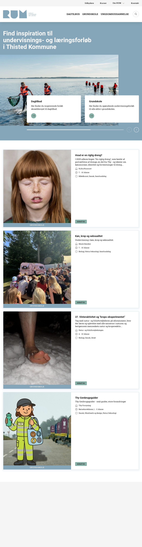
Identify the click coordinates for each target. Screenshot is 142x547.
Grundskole (90, 14)
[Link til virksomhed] (83, 168)
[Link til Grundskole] (90, 15)
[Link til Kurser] (103, 3)
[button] (136, 129)
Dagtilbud (73, 14)
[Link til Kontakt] (133, 3)
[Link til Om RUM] (119, 3)
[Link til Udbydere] (89, 3)
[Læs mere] (33, 115)
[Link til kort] (71, 188)
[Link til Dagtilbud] (73, 15)
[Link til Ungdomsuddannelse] (115, 15)
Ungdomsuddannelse (115, 14)
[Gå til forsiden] (19, 14)
